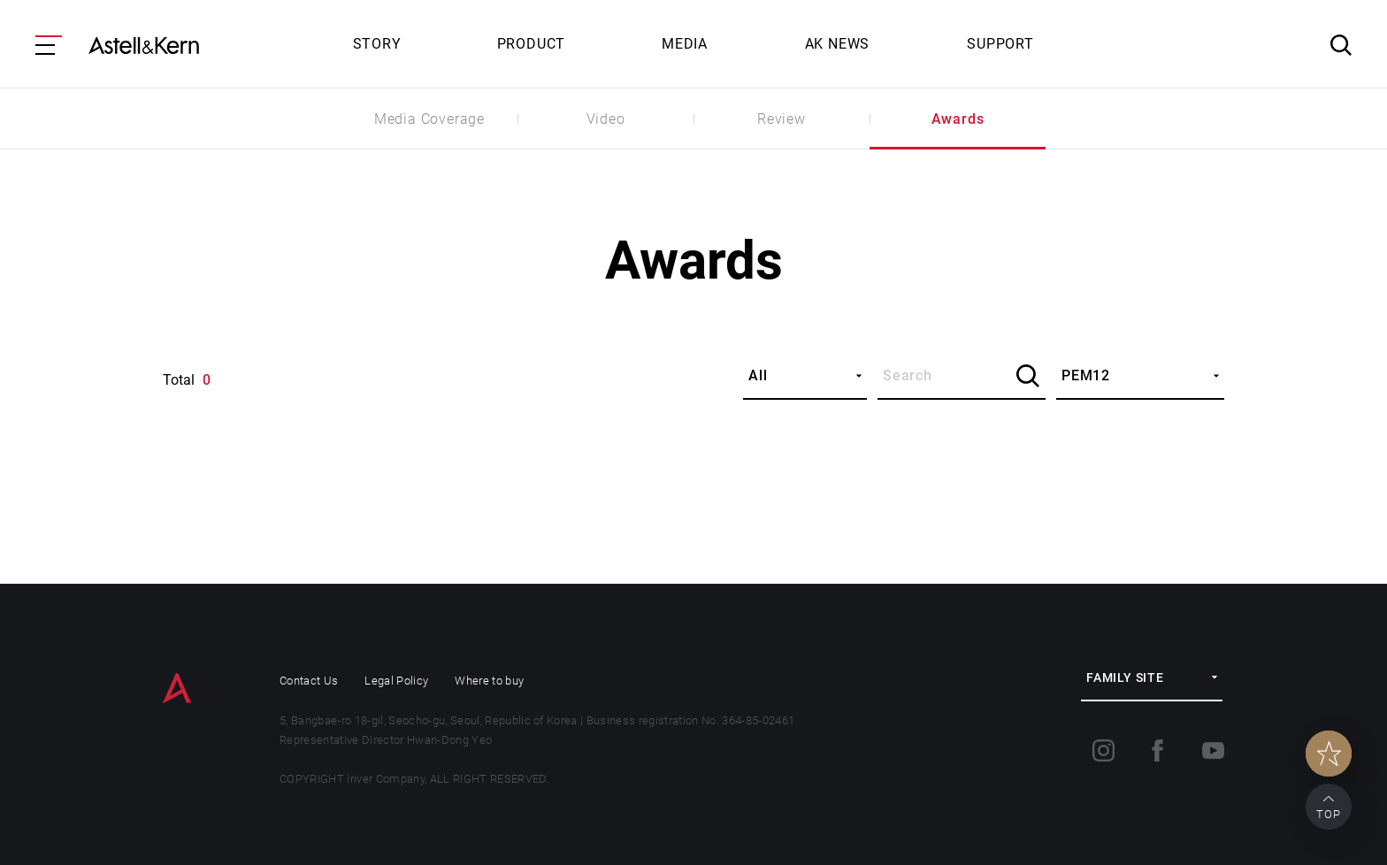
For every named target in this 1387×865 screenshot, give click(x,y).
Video (605, 119)
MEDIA (685, 43)
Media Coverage (429, 119)
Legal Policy (396, 680)
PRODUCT (531, 43)
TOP (1328, 814)
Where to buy (489, 680)
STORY (377, 43)
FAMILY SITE (1125, 677)
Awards (958, 119)
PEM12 (1085, 375)
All (757, 375)
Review (781, 119)
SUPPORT (1000, 43)
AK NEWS (837, 43)
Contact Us (309, 680)
